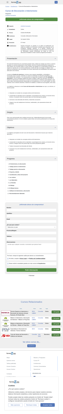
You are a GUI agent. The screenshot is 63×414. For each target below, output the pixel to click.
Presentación (12, 58)
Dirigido (10, 112)
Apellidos (9, 213)
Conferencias (37, 363)
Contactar (9, 373)
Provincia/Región (11, 230)
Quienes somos (11, 360)
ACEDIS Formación (10, 15)
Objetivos (10, 127)
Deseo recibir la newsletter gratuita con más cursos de (27, 263)
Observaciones (11, 242)
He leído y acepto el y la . (27, 258)
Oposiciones (37, 369)
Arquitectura (31, 345)
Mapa (8, 357)
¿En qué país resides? (13, 224)
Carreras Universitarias (40, 366)
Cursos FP (36, 360)
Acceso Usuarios (11, 366)
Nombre (9, 207)
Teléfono (9, 236)
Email (8, 219)
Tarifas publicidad (11, 363)
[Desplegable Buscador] (56, 2)
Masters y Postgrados (39, 357)
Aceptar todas (47, 405)
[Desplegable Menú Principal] (7, 2)
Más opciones (15, 405)
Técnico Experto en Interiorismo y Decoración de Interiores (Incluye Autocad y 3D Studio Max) (19, 313)
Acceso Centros (11, 369)
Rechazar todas (31, 405)
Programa (11, 159)
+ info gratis (56, 312)
